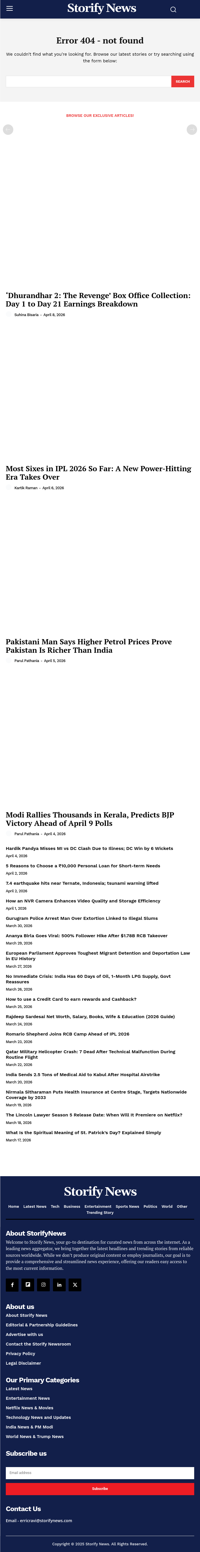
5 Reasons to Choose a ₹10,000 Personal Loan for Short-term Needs (83, 866)
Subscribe (100, 1489)
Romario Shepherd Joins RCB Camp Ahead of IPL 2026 (67, 1034)
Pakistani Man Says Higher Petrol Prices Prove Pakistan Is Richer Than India (89, 646)
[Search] (182, 81)
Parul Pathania (26, 661)
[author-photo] (9, 314)
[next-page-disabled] (192, 129)
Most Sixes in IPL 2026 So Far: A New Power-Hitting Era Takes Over (98, 472)
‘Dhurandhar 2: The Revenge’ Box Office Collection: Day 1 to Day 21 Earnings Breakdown (98, 299)
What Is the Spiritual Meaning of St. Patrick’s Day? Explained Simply (83, 1132)
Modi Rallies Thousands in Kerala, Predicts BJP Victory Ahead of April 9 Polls (90, 819)
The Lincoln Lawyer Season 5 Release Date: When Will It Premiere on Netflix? (94, 1115)
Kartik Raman (26, 488)
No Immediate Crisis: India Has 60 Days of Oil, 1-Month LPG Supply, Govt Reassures (88, 978)
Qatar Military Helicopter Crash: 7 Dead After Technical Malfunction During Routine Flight (90, 1054)
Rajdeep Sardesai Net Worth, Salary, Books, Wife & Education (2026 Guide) (90, 1016)
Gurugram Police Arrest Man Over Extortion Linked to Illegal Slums (82, 918)
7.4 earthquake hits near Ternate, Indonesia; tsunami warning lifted (82, 883)
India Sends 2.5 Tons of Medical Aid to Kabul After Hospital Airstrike (83, 1074)
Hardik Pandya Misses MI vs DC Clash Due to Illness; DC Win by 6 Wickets (89, 848)
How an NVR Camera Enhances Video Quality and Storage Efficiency (83, 901)
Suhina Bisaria (26, 315)
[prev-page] (8, 129)
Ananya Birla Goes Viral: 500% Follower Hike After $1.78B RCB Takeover (87, 935)
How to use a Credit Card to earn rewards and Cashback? (71, 999)
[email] (100, 1473)
